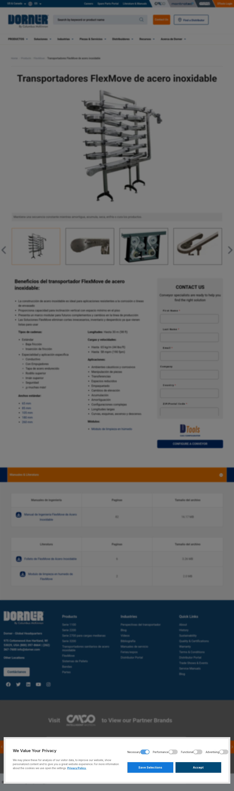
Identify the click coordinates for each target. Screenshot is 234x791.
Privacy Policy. (76, 768)
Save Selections (150, 767)
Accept (198, 767)
